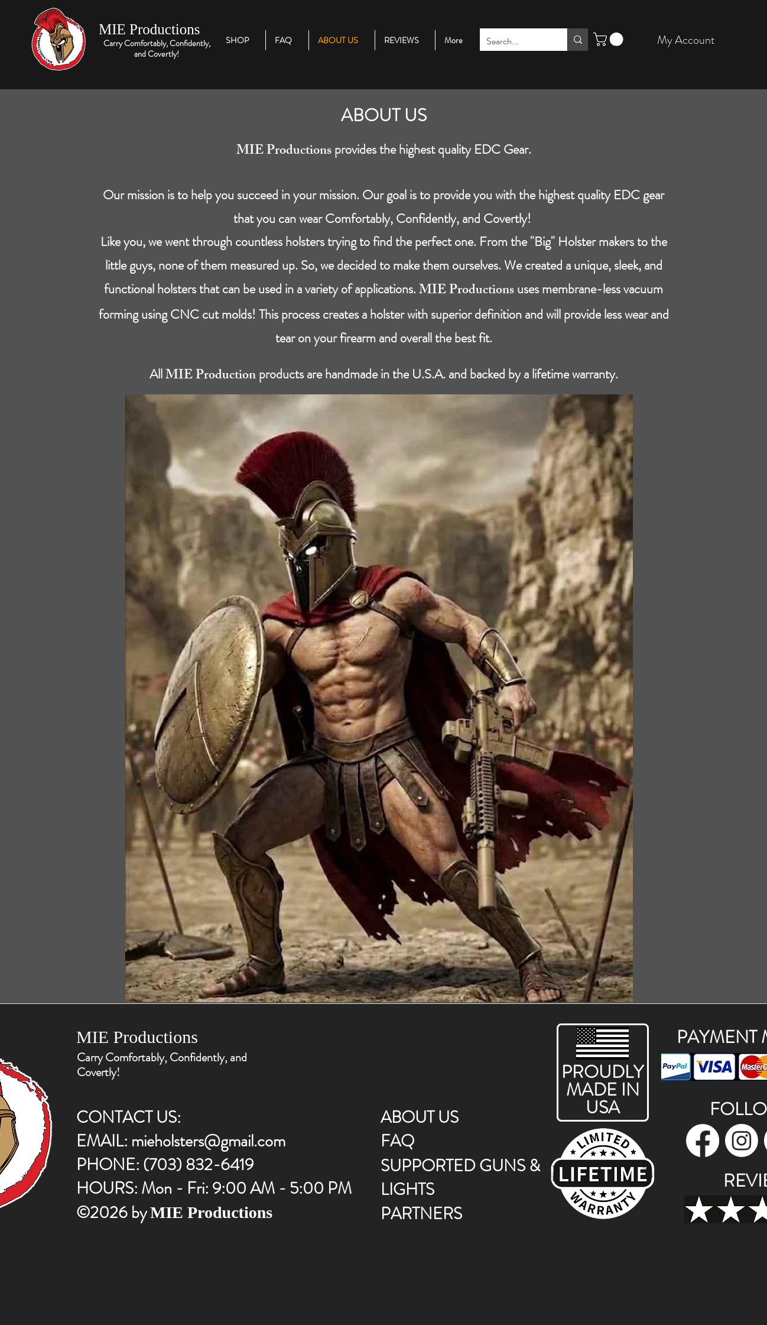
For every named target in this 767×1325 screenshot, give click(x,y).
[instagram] (741, 1140)
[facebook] (702, 1140)
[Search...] (514, 41)
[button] (609, 39)
